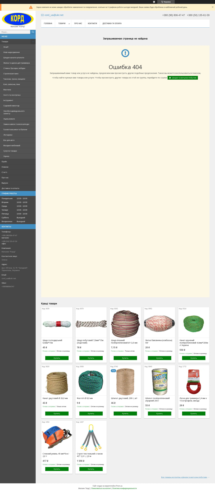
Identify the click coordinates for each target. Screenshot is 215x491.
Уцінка (6, 156)
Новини (5, 167)
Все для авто (9, 140)
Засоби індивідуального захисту (14, 112)
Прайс (4, 161)
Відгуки (5, 183)
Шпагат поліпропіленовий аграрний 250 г (157, 399)
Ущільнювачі (9, 119)
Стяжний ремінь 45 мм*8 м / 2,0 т (56, 455)
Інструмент (8, 100)
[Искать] (33, 32)
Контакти (92, 23)
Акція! (5, 47)
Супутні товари (10, 151)
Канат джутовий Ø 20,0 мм (55, 398)
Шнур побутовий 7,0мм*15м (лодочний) (90, 341)
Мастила (7, 89)
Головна (48, 23)
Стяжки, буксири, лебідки (14, 68)
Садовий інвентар (11, 105)
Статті (4, 172)
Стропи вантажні (10, 73)
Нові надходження (11, 52)
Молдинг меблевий (11, 145)
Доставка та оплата (10, 188)
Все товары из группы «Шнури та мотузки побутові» (184, 477)
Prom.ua (119, 486)
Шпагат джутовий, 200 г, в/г (124, 398)
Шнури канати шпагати (13, 57)
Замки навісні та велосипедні (16, 124)
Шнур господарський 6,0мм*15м (52, 341)
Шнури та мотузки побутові (184, 77)
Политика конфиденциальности (124, 488)
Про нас (5, 177)
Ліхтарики (7, 135)
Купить (57, 358)
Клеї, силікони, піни (11, 84)
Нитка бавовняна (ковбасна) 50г (158, 341)
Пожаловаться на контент (101, 488)
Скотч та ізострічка (11, 95)
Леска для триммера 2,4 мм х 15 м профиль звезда (193, 399)
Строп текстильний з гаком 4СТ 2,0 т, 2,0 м (90, 455)
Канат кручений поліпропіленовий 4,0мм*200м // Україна (194, 342)
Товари (5, 41)
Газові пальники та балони (15, 129)
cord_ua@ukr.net (9, 278)
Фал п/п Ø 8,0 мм (85, 398)
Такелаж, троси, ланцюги (14, 79)
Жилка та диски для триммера (16, 63)
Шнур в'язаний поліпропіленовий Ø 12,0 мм (124, 341)
